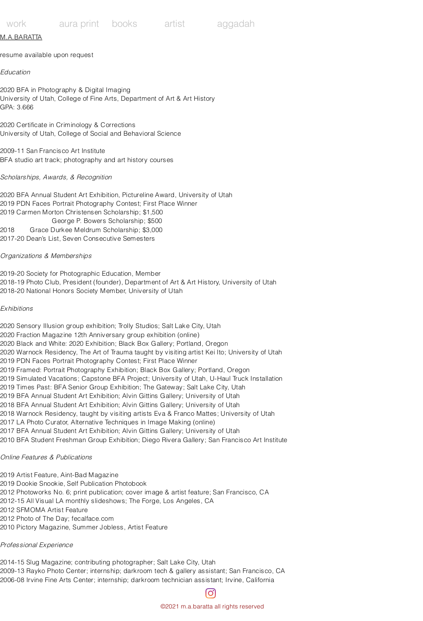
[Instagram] (210, 593)
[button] (79, 23)
